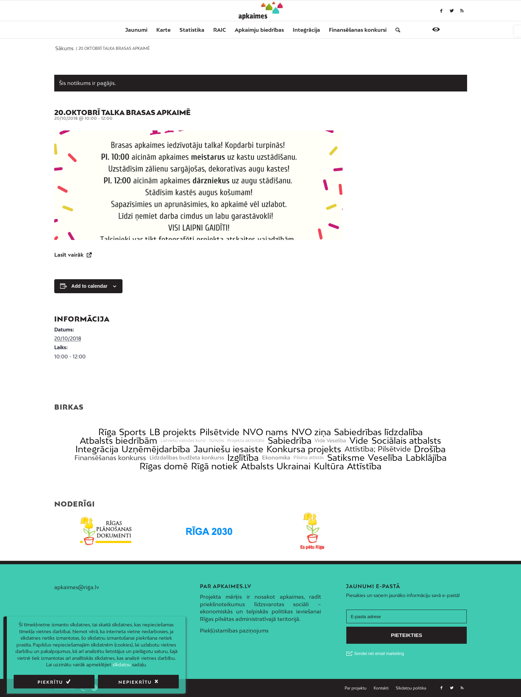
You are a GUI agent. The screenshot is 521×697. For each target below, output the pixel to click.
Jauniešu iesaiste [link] (228, 449)
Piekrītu (50, 682)
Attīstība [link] (364, 466)
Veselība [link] (385, 457)
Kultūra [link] (329, 466)
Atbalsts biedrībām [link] (118, 440)
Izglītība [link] (243, 457)
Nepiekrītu (135, 682)
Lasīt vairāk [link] (69, 255)
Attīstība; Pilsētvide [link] (378, 449)
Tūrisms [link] (216, 441)
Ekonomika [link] (276, 457)
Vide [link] (358, 440)
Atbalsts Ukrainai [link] (275, 466)
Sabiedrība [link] (290, 440)
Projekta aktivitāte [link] (245, 441)
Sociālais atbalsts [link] (406, 440)
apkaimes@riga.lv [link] (76, 587)
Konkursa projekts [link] (303, 449)
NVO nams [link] (265, 432)
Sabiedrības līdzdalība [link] (378, 432)
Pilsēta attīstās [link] (308, 457)
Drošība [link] (430, 449)
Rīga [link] (107, 432)
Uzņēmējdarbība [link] (155, 449)
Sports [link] (132, 432)
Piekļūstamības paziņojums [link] (234, 630)
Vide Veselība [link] (330, 440)
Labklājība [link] (426, 457)
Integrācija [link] (96, 449)
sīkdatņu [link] (122, 664)
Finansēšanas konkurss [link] (110, 457)
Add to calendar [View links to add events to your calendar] (89, 286)
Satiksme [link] (346, 457)
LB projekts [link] (172, 432)
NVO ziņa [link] (311, 432)
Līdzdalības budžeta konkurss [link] (186, 457)
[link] (517, 31)
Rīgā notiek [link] (214, 466)
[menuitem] (136, 29)
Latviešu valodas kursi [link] (183, 441)
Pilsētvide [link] (220, 432)
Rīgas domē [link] (164, 466)
